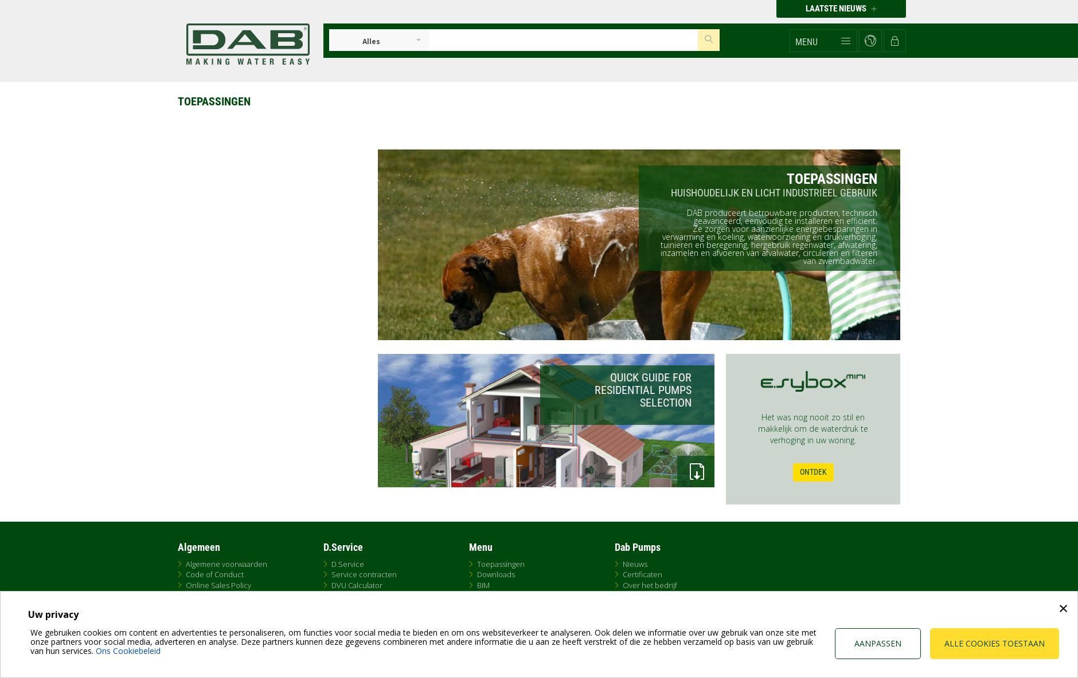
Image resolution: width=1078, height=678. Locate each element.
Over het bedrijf (650, 585)
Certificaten (642, 574)
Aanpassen (877, 643)
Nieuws (635, 564)
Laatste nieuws (841, 8)
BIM (483, 585)
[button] (823, 41)
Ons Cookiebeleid (128, 650)
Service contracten (364, 574)
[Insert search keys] (563, 40)
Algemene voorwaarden (226, 564)
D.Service (347, 564)
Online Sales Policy (218, 585)
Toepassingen (501, 564)
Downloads (496, 574)
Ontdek (813, 471)
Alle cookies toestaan (994, 643)
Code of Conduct (215, 574)
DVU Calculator (356, 585)
